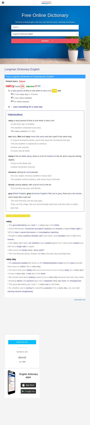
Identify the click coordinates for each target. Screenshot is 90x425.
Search (48, 41)
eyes (72, 263)
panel (23, 232)
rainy (14, 91)
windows (35, 243)
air (20, 156)
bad (29, 273)
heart (43, 273)
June (33, 225)
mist (41, 185)
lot (50, 91)
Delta (56, 225)
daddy (29, 270)
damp (29, 156)
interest (18, 291)
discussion (31, 232)
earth (41, 250)
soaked (76, 243)
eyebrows (16, 263)
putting (32, 277)
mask (60, 263)
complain (62, 236)
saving (29, 288)
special (48, 288)
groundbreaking (19, 225)
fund (64, 281)
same (42, 136)
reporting (54, 232)
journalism (38, 229)
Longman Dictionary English (22, 69)
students (48, 229)
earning (11, 291)
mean (33, 136)
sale (24, 246)
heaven (11, 239)
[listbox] (45, 34)
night (78, 229)
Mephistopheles (50, 263)
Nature (22, 81)
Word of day (22, 342)
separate (48, 281)
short (28, 172)
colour (22, 266)
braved (59, 229)
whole (24, 250)
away (66, 270)
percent (30, 281)
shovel (22, 357)
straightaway (27, 291)
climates (34, 236)
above (19, 281)
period (20, 91)
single (19, 246)
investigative (44, 232)
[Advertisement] (22, 319)
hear (17, 232)
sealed (48, 243)
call (40, 236)
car (30, 243)
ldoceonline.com (79, 300)
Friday (72, 229)
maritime (27, 236)
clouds (78, 193)
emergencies (75, 281)
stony (36, 250)
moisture (50, 156)
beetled (24, 263)
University (29, 229)
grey (60, 193)
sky (53, 193)
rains (45, 91)
